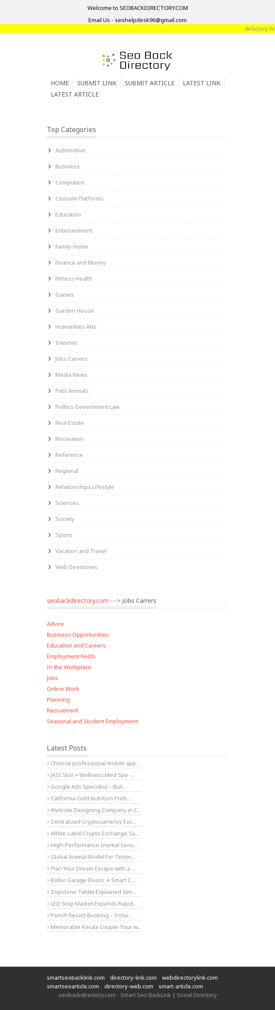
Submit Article (150, 83)
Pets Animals (72, 391)
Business (67, 166)
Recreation (69, 439)
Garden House (74, 310)
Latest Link (201, 83)
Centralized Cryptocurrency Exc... (91, 821)
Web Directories (76, 567)
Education (68, 214)
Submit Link (96, 83)
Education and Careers (76, 645)
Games (64, 294)
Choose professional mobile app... (93, 763)
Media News (71, 375)
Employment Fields (71, 656)
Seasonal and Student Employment (92, 721)
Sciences (67, 503)
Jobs (52, 678)
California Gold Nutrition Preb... (89, 798)
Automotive (70, 150)
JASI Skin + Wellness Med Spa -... (91, 775)
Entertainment (73, 230)
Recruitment (62, 710)
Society (64, 519)
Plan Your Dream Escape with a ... (91, 868)
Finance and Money (80, 262)
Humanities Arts (76, 326)
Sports (64, 535)
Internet (66, 342)
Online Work (63, 689)
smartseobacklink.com (76, 977)
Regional (66, 471)
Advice (55, 624)
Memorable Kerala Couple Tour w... (94, 927)
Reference (69, 455)
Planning (58, 699)
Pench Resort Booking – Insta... (89, 915)
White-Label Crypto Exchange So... (93, 833)
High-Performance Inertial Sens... (92, 845)
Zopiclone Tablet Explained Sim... (91, 892)
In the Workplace (69, 667)
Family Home (71, 246)
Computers (69, 182)
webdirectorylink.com (190, 977)
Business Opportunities (78, 634)
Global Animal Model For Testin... (91, 857)
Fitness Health (73, 278)
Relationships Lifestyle (84, 487)
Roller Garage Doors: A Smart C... (91, 880)
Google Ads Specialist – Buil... (86, 786)
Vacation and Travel (81, 551)
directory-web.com (128, 986)
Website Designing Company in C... (94, 810)
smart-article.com (181, 986)
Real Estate (69, 423)
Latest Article (75, 94)
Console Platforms (79, 198)
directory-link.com (133, 977)
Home (60, 83)
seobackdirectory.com (78, 600)
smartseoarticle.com (73, 986)
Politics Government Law (87, 407)
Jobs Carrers (71, 359)
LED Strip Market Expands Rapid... (92, 903)
